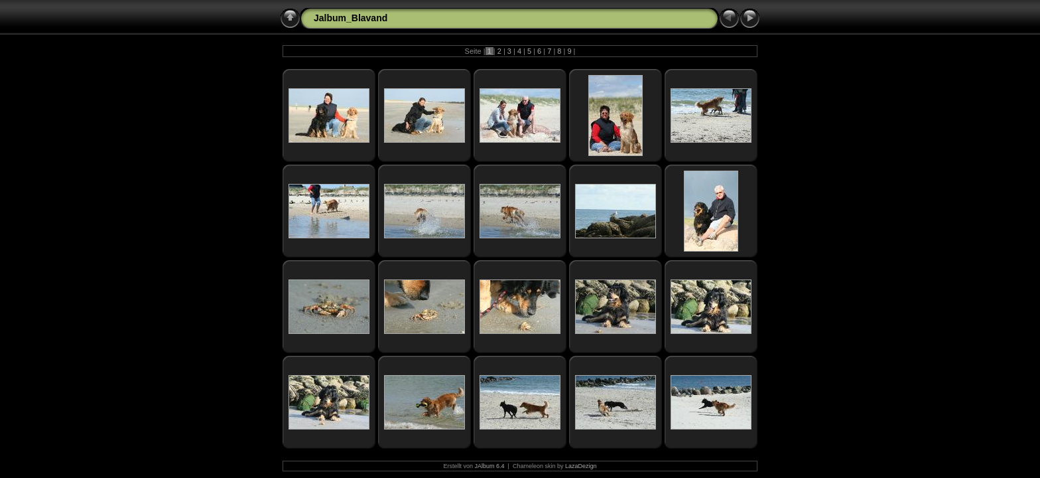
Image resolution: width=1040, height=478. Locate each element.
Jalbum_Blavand (350, 18)
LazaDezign (581, 466)
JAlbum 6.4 (490, 466)
